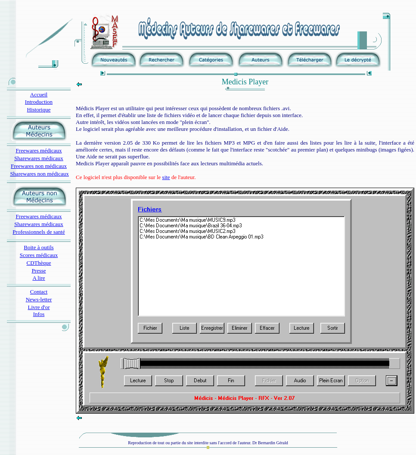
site (166, 177)
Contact (38, 291)
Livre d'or (39, 307)
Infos (39, 314)
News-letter (39, 299)
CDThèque (38, 263)
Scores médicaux (39, 255)
